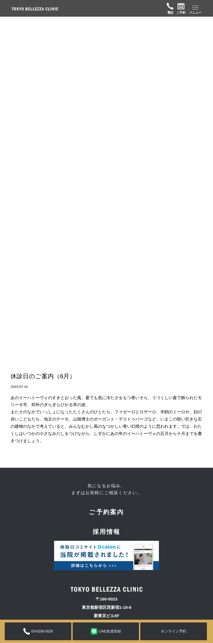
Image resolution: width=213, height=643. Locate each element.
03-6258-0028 (38, 631)
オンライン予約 (173, 631)
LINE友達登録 (106, 631)
